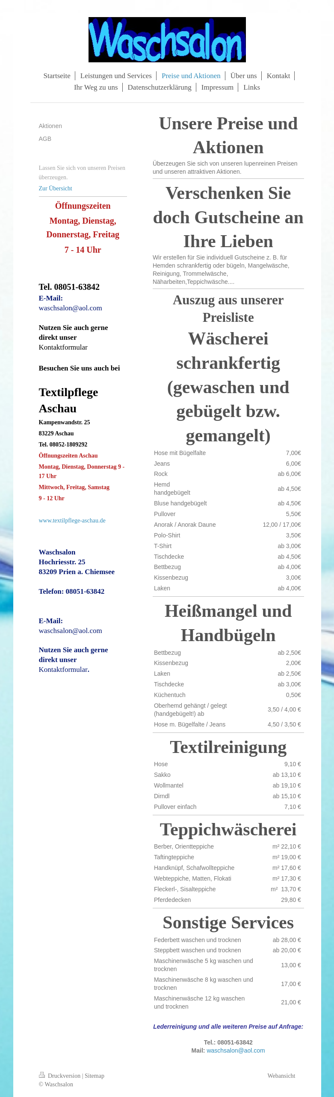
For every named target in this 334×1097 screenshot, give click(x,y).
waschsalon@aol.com (236, 1050)
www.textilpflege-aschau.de (72, 520)
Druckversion (60, 1076)
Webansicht (282, 1076)
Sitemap (94, 1076)
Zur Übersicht (55, 188)
